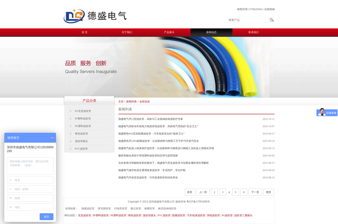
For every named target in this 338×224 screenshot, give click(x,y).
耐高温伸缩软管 (167, 208)
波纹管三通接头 (243, 215)
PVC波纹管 (81, 148)
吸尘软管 (136, 208)
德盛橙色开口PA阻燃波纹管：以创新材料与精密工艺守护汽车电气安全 (158, 140)
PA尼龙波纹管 (83, 111)
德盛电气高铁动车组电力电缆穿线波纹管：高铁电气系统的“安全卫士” (158, 126)
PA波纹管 (227, 215)
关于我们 (127, 32)
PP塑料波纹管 (83, 118)
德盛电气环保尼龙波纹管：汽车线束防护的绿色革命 (148, 177)
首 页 (85, 32)
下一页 (255, 192)
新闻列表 (131, 101)
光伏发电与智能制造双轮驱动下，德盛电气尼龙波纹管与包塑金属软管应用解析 (163, 162)
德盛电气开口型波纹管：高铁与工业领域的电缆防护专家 (150, 118)
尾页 (268, 192)
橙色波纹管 (81, 133)
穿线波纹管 (213, 215)
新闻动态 (211, 32)
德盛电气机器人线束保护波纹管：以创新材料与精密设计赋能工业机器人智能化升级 (166, 148)
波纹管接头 (81, 141)
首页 (189, 192)
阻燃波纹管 (178, 215)
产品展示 (169, 32)
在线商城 (269, 9)
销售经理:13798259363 (249, 9)
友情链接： (71, 208)
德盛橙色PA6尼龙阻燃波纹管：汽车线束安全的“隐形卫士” (151, 133)
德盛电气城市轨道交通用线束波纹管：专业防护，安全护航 (152, 170)
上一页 (203, 192)
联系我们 (254, 32)
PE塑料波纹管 (83, 126)
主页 (121, 101)
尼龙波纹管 (84, 215)
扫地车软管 (120, 208)
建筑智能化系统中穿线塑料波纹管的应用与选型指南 (148, 155)
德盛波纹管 (87, 208)
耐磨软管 (149, 208)
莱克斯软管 (104, 208)
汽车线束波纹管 (196, 215)
